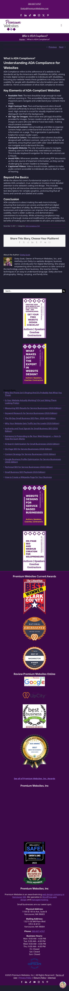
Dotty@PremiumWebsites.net (34, 8)
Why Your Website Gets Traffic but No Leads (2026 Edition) (32, 423)
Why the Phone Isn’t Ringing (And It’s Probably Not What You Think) (33, 394)
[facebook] (21, 15)
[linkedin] (25, 15)
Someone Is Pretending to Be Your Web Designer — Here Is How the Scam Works (33, 437)
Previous (53, 47)
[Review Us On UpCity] (34, 693)
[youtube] (34, 15)
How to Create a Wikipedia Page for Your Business (28, 477)
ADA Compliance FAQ (33, 226)
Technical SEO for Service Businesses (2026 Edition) (28, 467)
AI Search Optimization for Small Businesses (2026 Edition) (32, 443)
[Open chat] (63, 985)
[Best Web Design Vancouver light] (34, 735)
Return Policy (40, 977)
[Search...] (33, 291)
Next (61, 47)
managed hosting (39, 899)
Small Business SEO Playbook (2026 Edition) (25, 472)
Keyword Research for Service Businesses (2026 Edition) (31, 413)
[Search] (63, 291)
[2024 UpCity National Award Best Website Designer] (34, 618)
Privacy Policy (25, 977)
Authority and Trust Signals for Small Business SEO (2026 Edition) (31, 429)
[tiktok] (30, 15)
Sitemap (52, 977)
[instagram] (39, 15)
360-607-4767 (34, 3)
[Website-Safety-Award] (34, 842)
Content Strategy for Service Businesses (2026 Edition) (30, 454)
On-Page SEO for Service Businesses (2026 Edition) (28, 449)
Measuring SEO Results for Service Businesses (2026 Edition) (33, 408)
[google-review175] (34, 677)
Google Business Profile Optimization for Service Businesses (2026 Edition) (33, 460)
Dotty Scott (25, 254)
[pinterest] (48, 15)
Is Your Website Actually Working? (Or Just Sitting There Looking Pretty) (30, 401)
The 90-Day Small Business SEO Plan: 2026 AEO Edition (30, 418)
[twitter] (43, 15)
